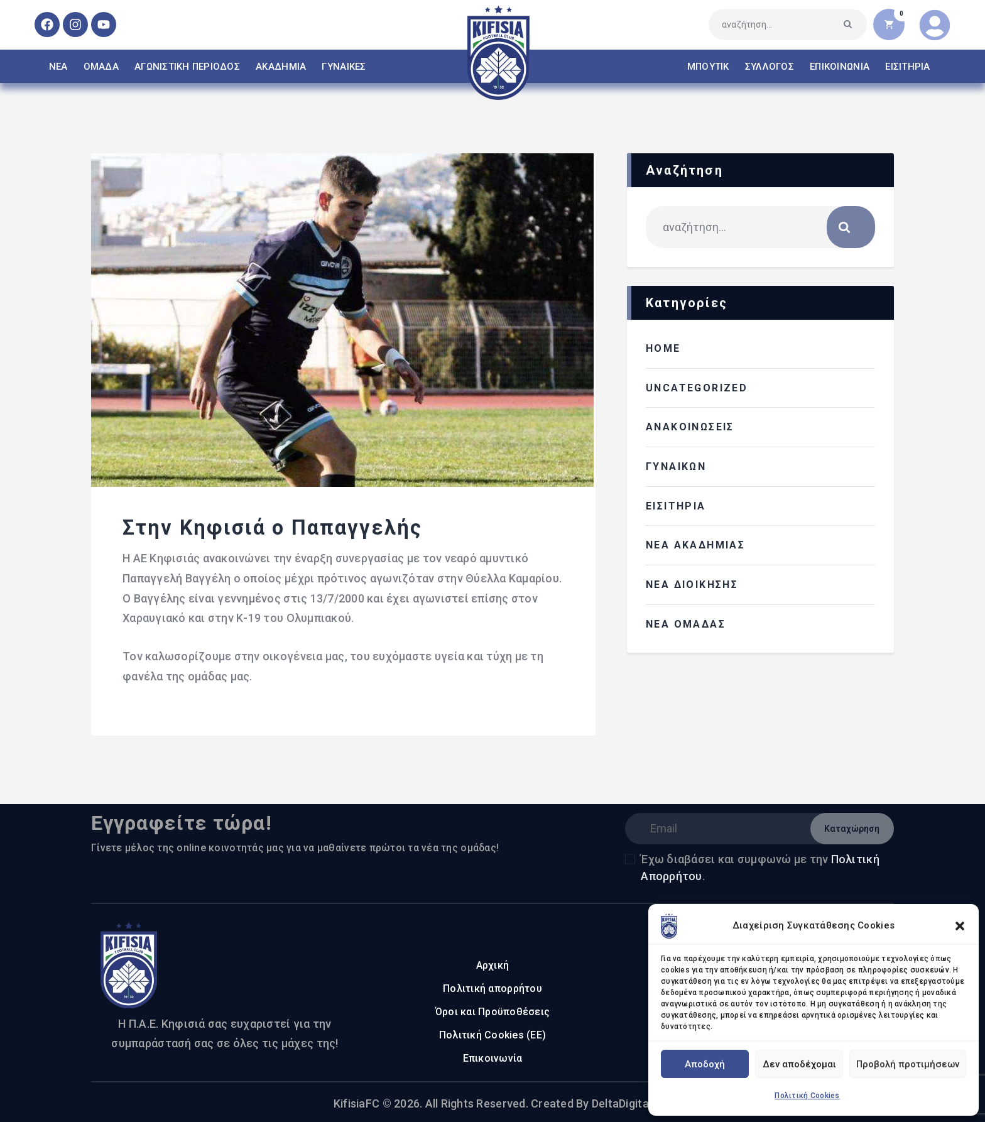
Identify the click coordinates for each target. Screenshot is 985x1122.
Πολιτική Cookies (807, 1095)
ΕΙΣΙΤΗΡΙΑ (676, 506)
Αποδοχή (705, 1064)
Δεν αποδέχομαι (799, 1064)
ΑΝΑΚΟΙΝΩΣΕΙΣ (690, 427)
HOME (663, 348)
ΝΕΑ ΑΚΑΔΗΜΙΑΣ (695, 545)
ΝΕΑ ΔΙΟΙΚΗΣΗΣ (692, 585)
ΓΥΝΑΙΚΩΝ (676, 466)
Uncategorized (697, 388)
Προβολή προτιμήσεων (907, 1064)
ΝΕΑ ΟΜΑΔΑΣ (686, 624)
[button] (960, 926)
